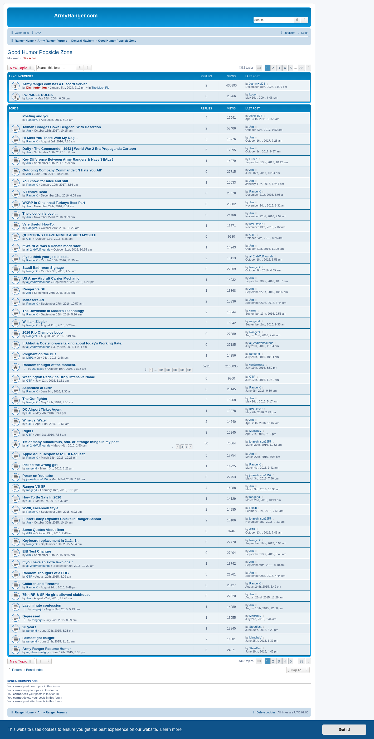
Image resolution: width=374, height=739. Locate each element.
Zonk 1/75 (255, 115)
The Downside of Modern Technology (53, 311)
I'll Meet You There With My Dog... (49, 138)
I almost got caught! (38, 638)
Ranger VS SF (33, 486)
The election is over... (39, 213)
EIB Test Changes (37, 551)
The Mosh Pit (100, 87)
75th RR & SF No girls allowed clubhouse (56, 595)
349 (189, 370)
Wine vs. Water (34, 420)
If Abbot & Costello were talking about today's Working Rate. (72, 343)
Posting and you (36, 116)
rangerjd (254, 321)
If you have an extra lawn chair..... (49, 562)
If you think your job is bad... (46, 257)
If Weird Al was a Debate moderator (51, 246)
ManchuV (255, 430)
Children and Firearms (40, 584)
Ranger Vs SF (33, 289)
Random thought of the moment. (49, 365)
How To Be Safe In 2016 (41, 497)
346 (168, 370)
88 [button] (301, 67)
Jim (28, 130)
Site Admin (30, 58)
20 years (29, 627)
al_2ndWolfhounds (38, 249)
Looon (30, 98)
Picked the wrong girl (39, 465)
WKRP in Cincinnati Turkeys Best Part (53, 203)
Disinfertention (36, 87)
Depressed (31, 616)
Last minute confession (41, 605)
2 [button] (273, 67)
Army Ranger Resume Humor (46, 649)
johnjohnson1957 (260, 441)
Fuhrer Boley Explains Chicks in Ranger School (61, 519)
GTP (29, 238)
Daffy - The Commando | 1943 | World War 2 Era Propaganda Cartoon (79, 149)
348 (182, 370)
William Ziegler (34, 322)
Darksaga (38, 368)
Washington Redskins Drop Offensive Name (58, 377)
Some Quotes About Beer (43, 530)
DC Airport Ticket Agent (41, 409)
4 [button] (285, 67)
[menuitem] (35, 33)
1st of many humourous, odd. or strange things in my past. (71, 442)
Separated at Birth (37, 388)
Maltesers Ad (33, 300)
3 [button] (279, 67)
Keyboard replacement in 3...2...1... (50, 541)
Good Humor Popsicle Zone (39, 52)
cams (252, 310)
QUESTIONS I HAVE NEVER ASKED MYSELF (59, 235)
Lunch (253, 159)
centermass (256, 364)
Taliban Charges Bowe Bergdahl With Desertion (61, 127)
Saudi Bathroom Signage (43, 268)
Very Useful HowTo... (39, 224)
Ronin (253, 507)
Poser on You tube (37, 476)
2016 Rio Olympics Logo (42, 332)
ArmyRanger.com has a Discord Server (54, 84)
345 (161, 370)
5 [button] (291, 67)
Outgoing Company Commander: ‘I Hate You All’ (62, 170)
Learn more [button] (171, 729)
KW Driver (256, 223)
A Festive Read (34, 192)
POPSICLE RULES (37, 95)
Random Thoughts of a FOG (45, 573)
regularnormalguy (37, 652)
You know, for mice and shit (45, 181)
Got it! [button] (344, 729)
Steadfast (255, 626)
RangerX (32, 119)
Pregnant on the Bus (39, 354)
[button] (259, 68)
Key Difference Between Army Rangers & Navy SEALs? (68, 159)
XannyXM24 (257, 83)
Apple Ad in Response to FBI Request (53, 454)
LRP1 (30, 357)
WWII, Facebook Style (40, 508)
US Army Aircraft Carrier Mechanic (50, 278)
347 (175, 370)
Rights (27, 431)
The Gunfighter (34, 399)
